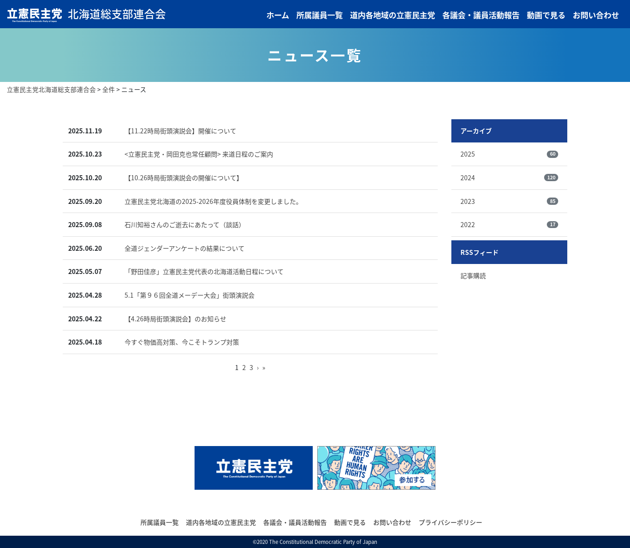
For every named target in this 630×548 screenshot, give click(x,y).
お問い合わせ (596, 15)
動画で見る (546, 15)
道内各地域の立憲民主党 (392, 15)
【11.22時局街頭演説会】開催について (180, 130)
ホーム (277, 15)
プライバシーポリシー (450, 522)
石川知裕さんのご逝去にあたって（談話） (185, 224)
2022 (509, 224)
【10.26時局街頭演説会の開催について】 (184, 177)
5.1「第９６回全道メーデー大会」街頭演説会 (190, 294)
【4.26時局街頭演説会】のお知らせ (175, 318)
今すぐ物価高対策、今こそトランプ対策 (182, 341)
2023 (509, 201)
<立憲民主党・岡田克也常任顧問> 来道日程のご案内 (199, 153)
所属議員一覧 (319, 15)
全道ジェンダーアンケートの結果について (185, 248)
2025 (509, 153)
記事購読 (473, 275)
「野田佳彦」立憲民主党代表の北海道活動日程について (204, 271)
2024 (509, 177)
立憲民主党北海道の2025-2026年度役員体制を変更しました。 (213, 201)
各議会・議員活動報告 (481, 15)
